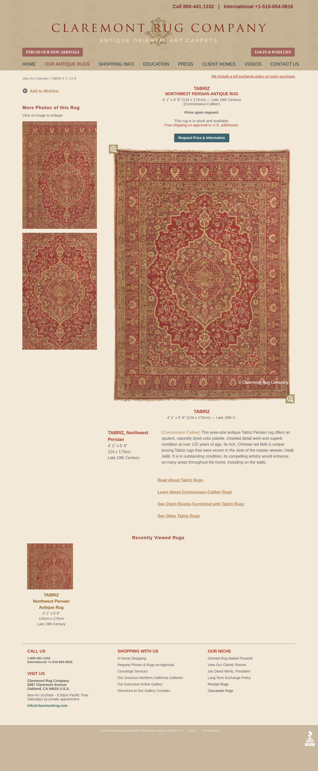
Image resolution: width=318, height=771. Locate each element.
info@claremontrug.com (47, 706)
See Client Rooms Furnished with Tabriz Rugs (201, 504)
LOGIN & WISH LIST (273, 52)
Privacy (193, 730)
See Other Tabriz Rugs (179, 516)
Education (156, 64)
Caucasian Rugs (220, 691)
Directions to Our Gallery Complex (144, 691)
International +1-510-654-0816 (258, 6)
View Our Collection (35, 78)
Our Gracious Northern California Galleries (150, 678)
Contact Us (284, 64)
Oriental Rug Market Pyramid (230, 658)
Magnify (113, 149)
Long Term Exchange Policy (229, 678)
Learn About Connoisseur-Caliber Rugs (195, 492)
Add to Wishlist (44, 91)
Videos (252, 64)
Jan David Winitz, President (229, 671)
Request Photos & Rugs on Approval (146, 665)
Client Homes (219, 64)
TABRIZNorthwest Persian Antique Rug (51, 601)
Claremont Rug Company (159, 32)
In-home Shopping (132, 658)
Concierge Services (133, 671)
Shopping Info (116, 64)
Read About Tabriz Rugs (180, 480)
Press (185, 64)
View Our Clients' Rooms (227, 665)
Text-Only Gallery (211, 730)
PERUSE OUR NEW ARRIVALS (52, 52)
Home (29, 64)
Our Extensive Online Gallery (140, 684)
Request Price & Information (201, 138)
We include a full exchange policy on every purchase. (253, 76)
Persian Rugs (218, 684)
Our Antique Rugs (67, 64)
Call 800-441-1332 (193, 6)
